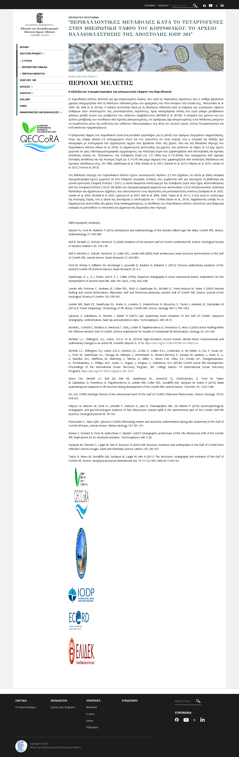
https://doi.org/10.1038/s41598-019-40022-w (171, 343)
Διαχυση (25, 93)
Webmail (91, 707)
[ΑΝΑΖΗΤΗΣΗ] (185, 6)
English (163, 5)
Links (23, 106)
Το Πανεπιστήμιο (25, 707)
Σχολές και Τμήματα (63, 707)
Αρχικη (24, 47)
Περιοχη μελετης (33, 73)
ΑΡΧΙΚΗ (72, 76)
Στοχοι (27, 60)
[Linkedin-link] (222, 5)
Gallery (25, 99)
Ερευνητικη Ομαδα (34, 67)
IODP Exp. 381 (28, 80)
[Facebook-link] (204, 5)
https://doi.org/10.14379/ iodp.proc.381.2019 (107, 371)
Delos (89, 720)
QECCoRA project (86, 76)
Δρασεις (25, 86)
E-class (90, 714)
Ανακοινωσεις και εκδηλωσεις (40, 112)
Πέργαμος (92, 727)
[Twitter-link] (216, 5)
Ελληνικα (150, 5)
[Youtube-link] (210, 5)
